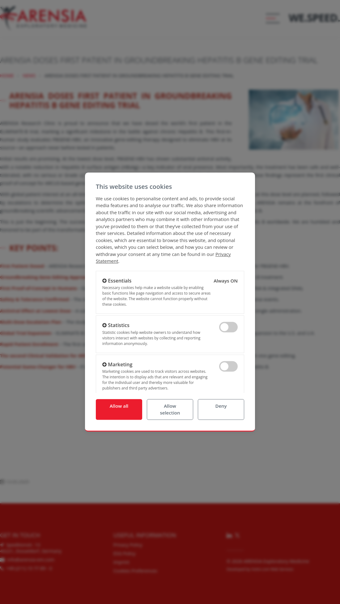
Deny (221, 406)
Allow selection (170, 409)
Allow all (119, 406)
